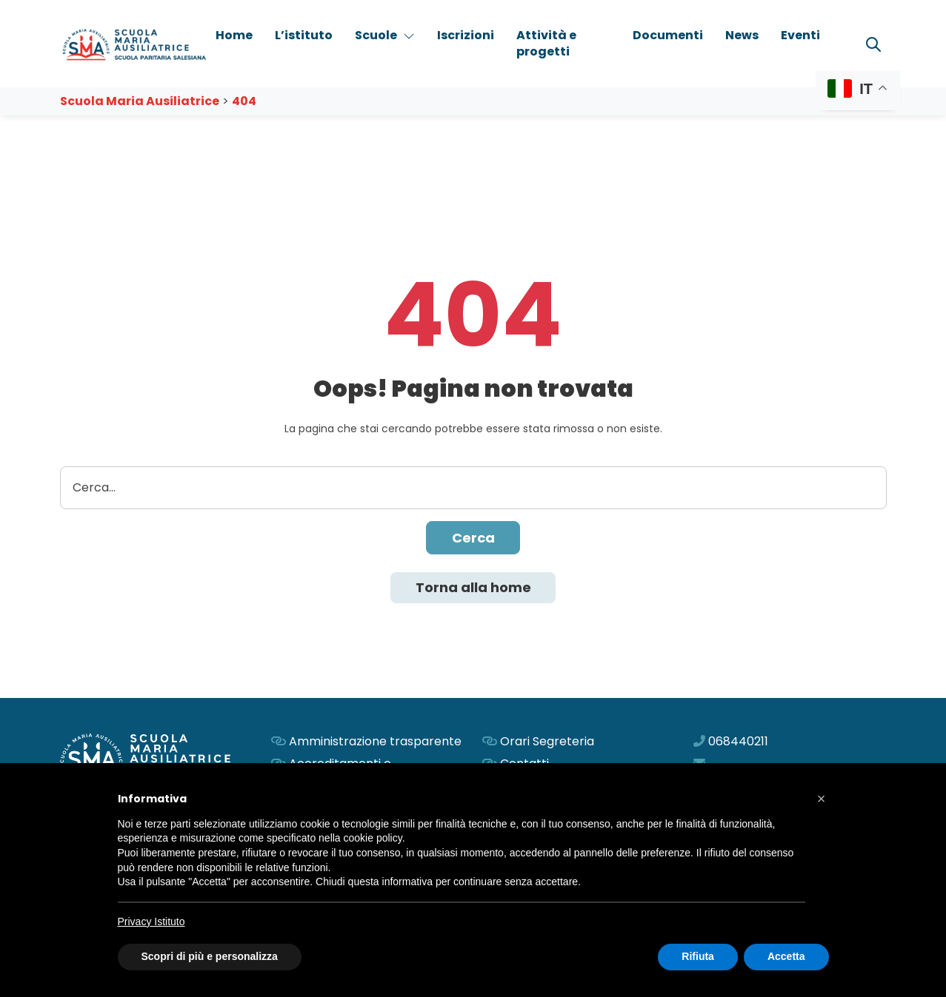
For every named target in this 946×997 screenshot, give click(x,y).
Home (234, 35)
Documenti (668, 35)
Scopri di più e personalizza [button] (209, 956)
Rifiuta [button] (698, 956)
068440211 (738, 741)
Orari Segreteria (547, 741)
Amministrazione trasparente (375, 741)
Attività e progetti (546, 43)
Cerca (473, 537)
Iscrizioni (465, 35)
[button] (821, 798)
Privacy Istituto (151, 921)
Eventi (800, 35)
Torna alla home (473, 587)
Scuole (385, 35)
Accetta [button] (786, 956)
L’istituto (304, 35)
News (742, 35)
